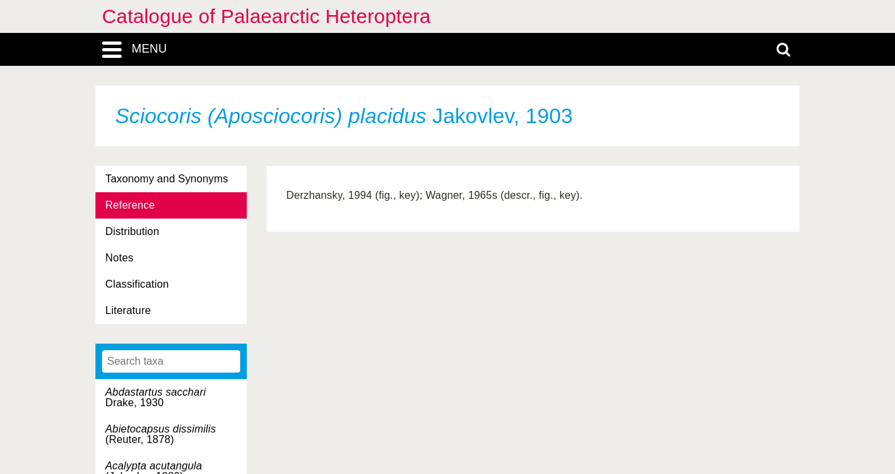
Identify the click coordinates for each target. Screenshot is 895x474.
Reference (130, 205)
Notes (119, 257)
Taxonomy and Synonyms (166, 178)
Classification (137, 284)
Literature (128, 310)
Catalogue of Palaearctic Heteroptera (266, 16)
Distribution (132, 231)
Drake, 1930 (155, 397)
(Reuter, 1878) (160, 434)
